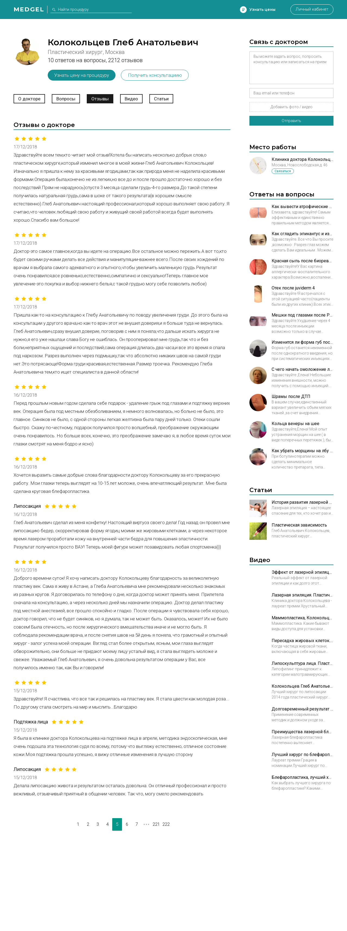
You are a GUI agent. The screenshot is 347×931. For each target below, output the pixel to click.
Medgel (29, 9)
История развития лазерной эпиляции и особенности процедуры (302, 502)
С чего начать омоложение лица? (302, 369)
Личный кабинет (311, 9)
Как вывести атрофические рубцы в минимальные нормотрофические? (302, 206)
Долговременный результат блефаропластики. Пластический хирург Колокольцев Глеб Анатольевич (302, 709)
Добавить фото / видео (292, 107)
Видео (131, 98)
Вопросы (65, 98)
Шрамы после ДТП (291, 396)
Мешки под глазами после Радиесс (302, 315)
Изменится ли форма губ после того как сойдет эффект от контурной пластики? (302, 342)
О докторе (29, 98)
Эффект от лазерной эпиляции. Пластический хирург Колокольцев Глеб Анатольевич (302, 572)
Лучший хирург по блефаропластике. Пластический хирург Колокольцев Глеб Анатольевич (302, 754)
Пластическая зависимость (299, 525)
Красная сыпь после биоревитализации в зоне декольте (302, 260)
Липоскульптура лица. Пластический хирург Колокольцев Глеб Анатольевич (302, 663)
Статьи (161, 98)
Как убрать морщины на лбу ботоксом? (302, 450)
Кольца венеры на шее (295, 423)
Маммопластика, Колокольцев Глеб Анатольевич (302, 617)
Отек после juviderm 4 (293, 288)
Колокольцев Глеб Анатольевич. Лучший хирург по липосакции (302, 686)
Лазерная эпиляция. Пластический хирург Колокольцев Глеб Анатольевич (302, 595)
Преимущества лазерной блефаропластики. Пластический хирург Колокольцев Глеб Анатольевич (302, 731)
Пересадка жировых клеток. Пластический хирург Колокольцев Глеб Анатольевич (302, 640)
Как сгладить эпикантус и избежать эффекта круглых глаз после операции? (302, 233)
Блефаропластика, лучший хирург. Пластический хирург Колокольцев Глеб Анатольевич (302, 777)
